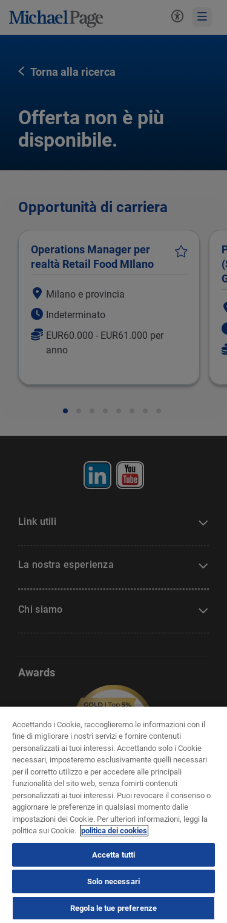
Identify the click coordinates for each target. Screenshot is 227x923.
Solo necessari (113, 881)
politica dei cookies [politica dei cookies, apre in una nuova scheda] (114, 830)
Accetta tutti (114, 854)
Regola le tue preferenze (113, 908)
